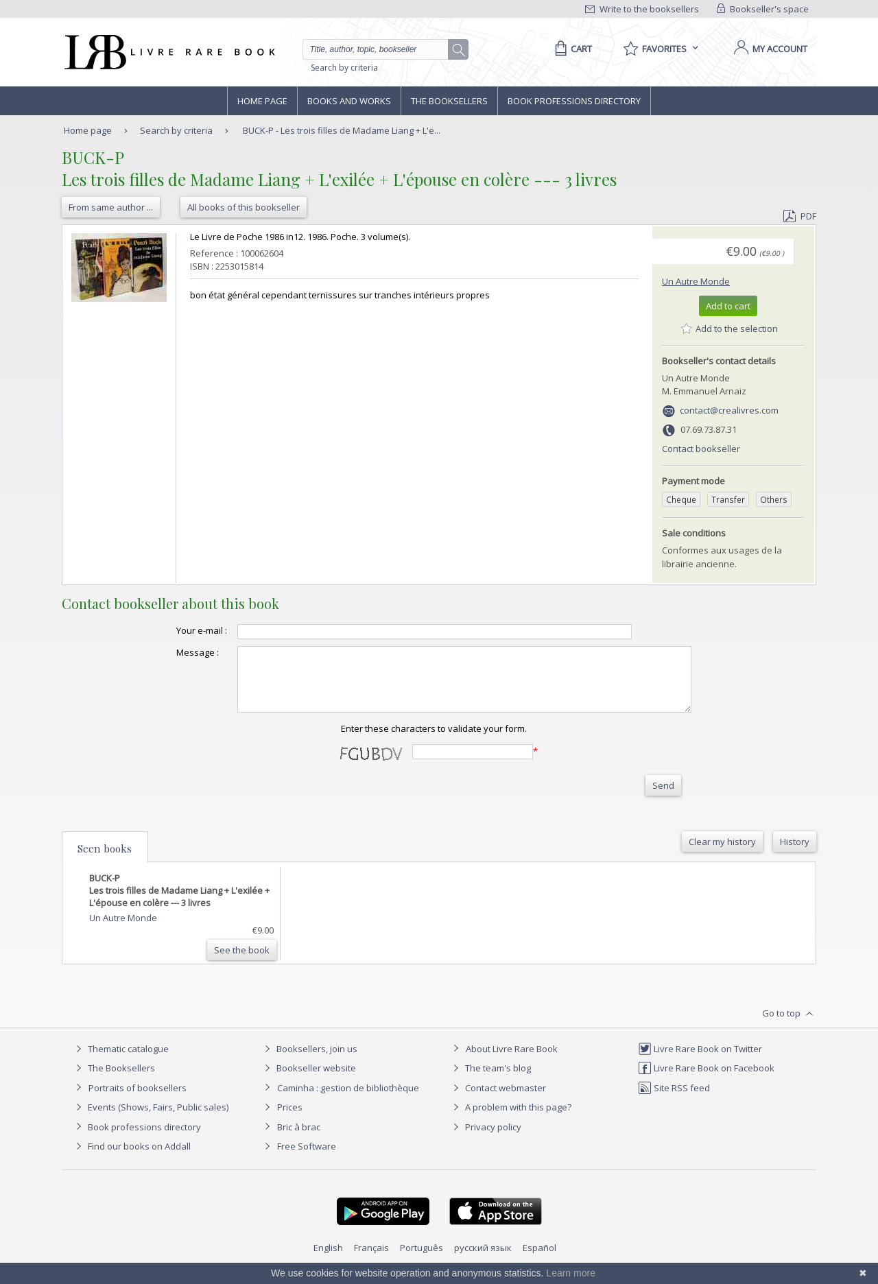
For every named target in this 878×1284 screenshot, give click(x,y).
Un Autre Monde (696, 281)
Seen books (105, 861)
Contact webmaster (497, 1100)
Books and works (349, 101)
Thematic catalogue (120, 1061)
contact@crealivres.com (729, 410)
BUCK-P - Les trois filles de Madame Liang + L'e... (341, 130)
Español (539, 1260)
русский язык (483, 1260)
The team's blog (490, 1080)
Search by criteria (344, 67)
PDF (800, 216)
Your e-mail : (174, 630)
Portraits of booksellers (137, 1100)
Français (371, 1260)
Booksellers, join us (309, 1061)
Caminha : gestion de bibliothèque (348, 1100)
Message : (170, 652)
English (328, 1260)
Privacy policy (485, 1139)
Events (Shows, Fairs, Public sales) (150, 1119)
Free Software (306, 1158)
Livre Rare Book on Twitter (700, 1061)
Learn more (570, 1273)
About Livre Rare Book (512, 1061)
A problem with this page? (510, 1119)
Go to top (789, 1026)
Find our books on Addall (131, 1158)
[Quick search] (381, 49)
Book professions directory (574, 101)
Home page (262, 101)
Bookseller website (308, 1080)
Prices (289, 1119)
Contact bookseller (701, 448)
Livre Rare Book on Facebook (706, 1080)
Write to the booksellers (642, 9)
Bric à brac (298, 1139)
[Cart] (571, 48)
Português (421, 1260)
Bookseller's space (763, 9)
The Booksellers (449, 101)
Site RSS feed (674, 1100)
